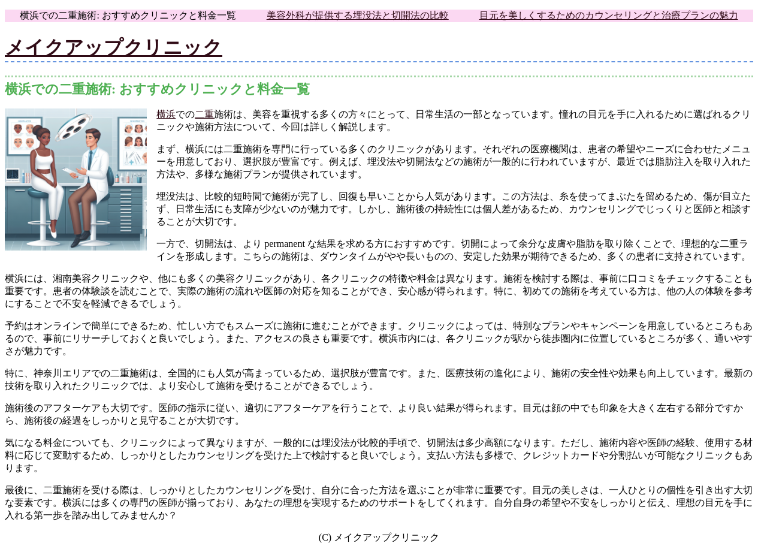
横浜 (166, 114)
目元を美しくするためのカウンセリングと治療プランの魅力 (608, 15)
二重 (204, 114)
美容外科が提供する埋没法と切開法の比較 (358, 15)
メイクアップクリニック (113, 47)
